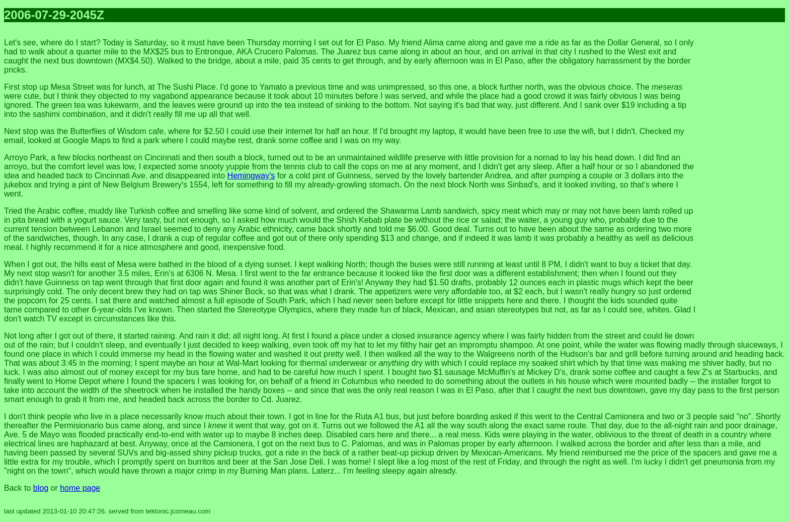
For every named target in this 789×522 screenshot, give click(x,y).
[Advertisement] (744, 181)
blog (40, 488)
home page (80, 488)
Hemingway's (251, 175)
